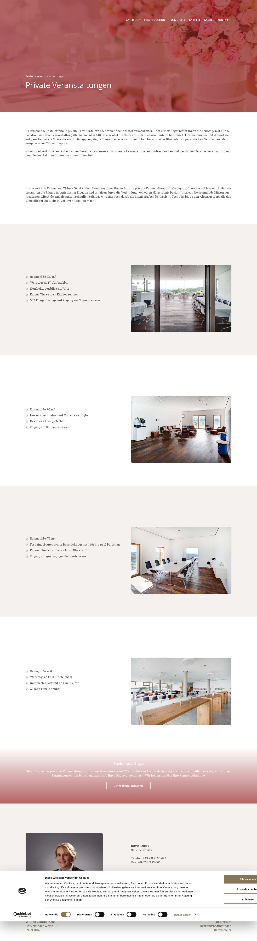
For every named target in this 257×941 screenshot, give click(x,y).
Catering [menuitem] (132, 8)
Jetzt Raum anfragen (128, 786)
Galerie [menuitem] (209, 8)
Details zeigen (182, 934)
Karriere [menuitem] (195, 8)
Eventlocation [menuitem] (154, 8)
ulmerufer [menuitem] (178, 8)
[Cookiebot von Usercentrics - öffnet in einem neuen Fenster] (22, 934)
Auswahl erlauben (228, 908)
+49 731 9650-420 (154, 858)
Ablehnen (228, 919)
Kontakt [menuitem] (224, 8)
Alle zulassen (228, 898)
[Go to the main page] (44, 8)
